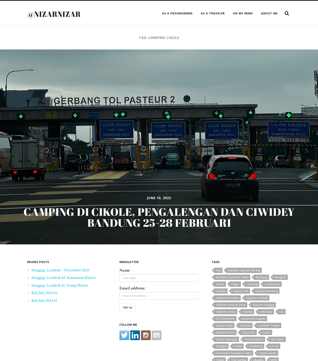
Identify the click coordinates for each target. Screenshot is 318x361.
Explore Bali (240, 291)
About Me (269, 13)
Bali (218, 270)
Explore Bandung (267, 291)
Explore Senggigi (263, 305)
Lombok (245, 325)
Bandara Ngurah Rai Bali (244, 270)
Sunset (274, 346)
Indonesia (266, 312)
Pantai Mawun (254, 339)
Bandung (262, 277)
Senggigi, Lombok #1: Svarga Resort (59, 285)
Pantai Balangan (226, 339)
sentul (238, 346)
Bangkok (280, 277)
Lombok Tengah (269, 325)
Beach (220, 284)
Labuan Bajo (224, 325)
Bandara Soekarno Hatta (232, 277)
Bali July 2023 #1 (44, 300)
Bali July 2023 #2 (44, 292)
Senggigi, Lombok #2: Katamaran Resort (63, 277)
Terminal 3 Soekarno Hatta (233, 353)
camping (252, 284)
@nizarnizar (54, 14)
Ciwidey (221, 291)
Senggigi (221, 346)
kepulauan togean (253, 318)
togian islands (268, 353)
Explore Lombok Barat (231, 305)
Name (124, 270)
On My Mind (243, 13)
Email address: (132, 288)
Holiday (247, 312)
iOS (281, 312)
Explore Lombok (257, 298)
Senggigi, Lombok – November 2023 (60, 270)
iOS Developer (225, 318)
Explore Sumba (226, 312)
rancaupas (277, 339)
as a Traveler (213, 13)
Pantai (266, 332)
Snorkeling (256, 346)
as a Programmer (177, 13)
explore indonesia (227, 298)
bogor (235, 284)
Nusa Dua (248, 332)
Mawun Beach (225, 332)
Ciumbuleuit (272, 284)
